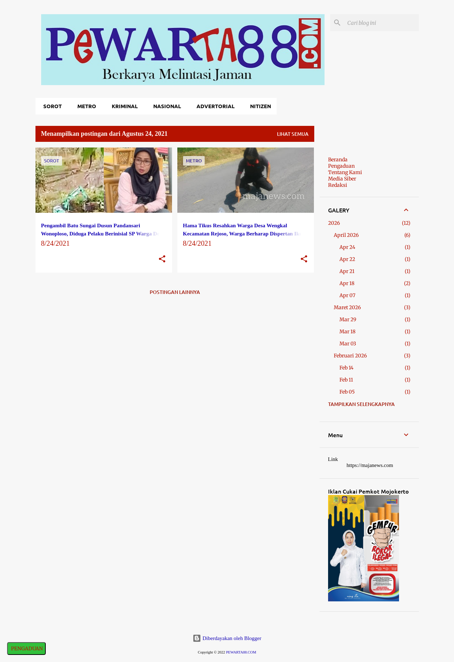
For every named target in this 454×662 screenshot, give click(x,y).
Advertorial (213, 106)
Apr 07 (347, 295)
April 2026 (346, 235)
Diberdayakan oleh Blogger (227, 638)
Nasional (165, 106)
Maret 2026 (347, 307)
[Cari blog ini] (381, 22)
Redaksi (337, 185)
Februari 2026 (350, 355)
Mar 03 (347, 343)
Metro (84, 106)
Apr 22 (347, 259)
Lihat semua (293, 133)
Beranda (338, 159)
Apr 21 (346, 271)
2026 (334, 223)
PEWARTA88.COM (241, 652)
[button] (162, 259)
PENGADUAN (26, 648)
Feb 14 (346, 368)
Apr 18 (346, 283)
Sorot (50, 106)
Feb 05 (347, 392)
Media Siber (342, 179)
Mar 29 (347, 319)
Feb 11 (346, 380)
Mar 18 (347, 331)
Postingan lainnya (175, 292)
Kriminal (122, 106)
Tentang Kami (345, 172)
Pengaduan (341, 166)
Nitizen (258, 106)
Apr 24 (347, 247)
